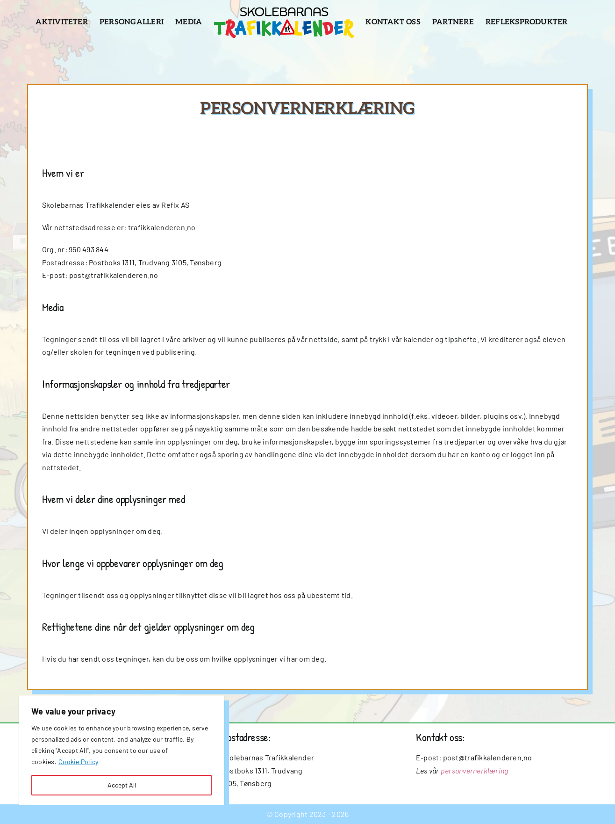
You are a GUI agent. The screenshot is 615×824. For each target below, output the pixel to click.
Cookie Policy (78, 762)
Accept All (121, 785)
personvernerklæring (474, 770)
